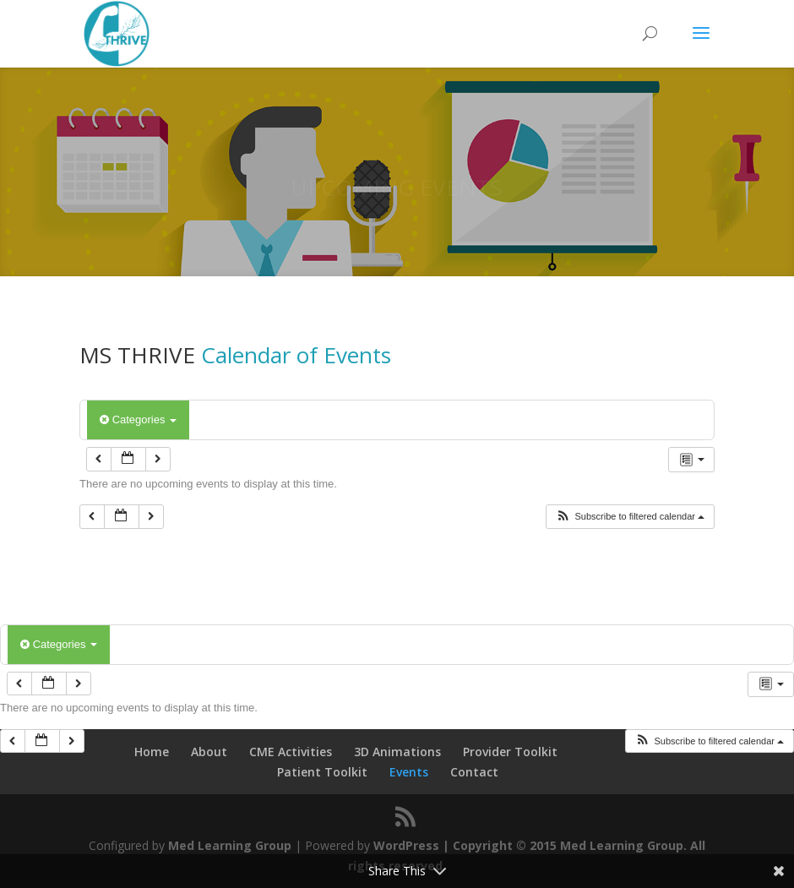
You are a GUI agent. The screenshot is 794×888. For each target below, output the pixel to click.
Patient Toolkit (322, 772)
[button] (630, 516)
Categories (138, 419)
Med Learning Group (229, 845)
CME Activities (290, 752)
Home (151, 752)
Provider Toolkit (510, 752)
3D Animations (397, 752)
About (209, 752)
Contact (474, 772)
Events (408, 772)
